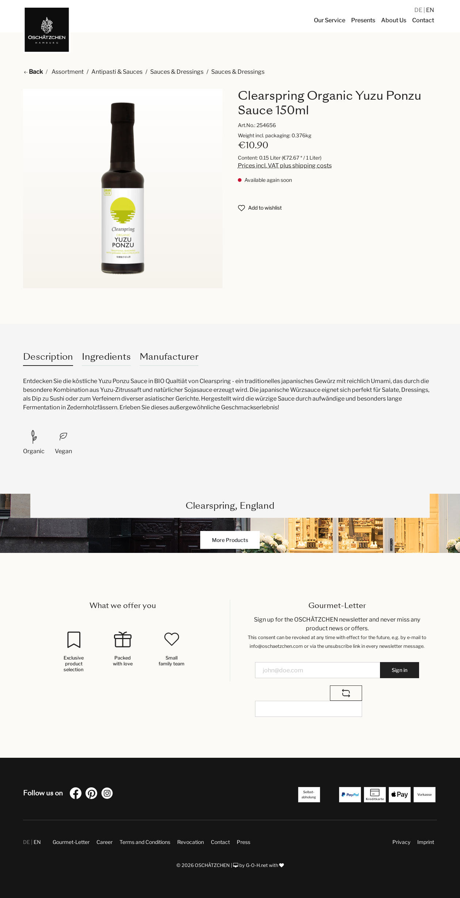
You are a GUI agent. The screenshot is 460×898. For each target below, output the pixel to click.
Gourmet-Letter (71, 842)
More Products (230, 540)
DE (418, 10)
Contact (220, 842)
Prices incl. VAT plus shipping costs (285, 165)
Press (243, 842)
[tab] (48, 356)
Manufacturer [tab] (169, 356)
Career (104, 842)
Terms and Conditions (144, 842)
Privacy (401, 842)
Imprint (425, 842)
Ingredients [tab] (106, 356)
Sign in (399, 670)
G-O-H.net (257, 865)
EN (430, 10)
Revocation (190, 842)
